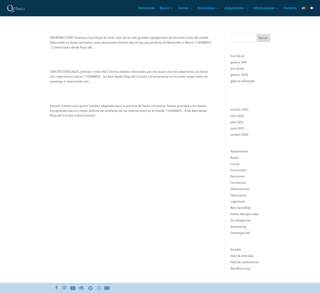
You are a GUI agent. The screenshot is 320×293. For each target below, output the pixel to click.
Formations (238, 183)
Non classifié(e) (240, 208)
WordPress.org (240, 268)
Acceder (235, 249)
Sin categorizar (240, 220)
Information (238, 195)
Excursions (237, 176)
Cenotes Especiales (71, 65)
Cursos (183, 8)
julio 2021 (236, 122)
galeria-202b (239, 75)
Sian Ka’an (237, 56)
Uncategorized (240, 233)
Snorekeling (238, 227)
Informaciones (263, 8)
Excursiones (206, 8)
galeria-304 (238, 62)
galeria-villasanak (242, 81)
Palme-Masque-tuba (244, 214)
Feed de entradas (242, 256)
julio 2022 (237, 116)
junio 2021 (237, 128)
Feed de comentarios (244, 262)
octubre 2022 (239, 109)
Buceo (164, 8)
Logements (237, 201)
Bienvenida (146, 8)
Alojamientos (234, 8)
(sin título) (237, 68)
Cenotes (59, 99)
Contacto (290, 8)
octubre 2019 (239, 135)
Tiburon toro (63, 31)
